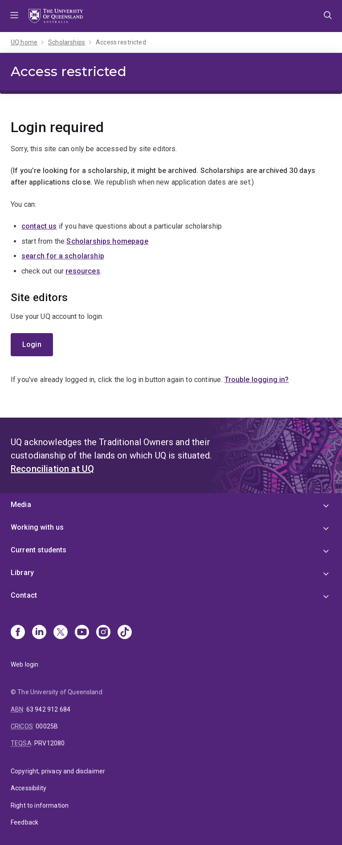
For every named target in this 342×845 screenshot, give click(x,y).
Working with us (37, 527)
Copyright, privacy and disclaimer (58, 771)
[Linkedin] (39, 633)
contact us (39, 226)
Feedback (24, 822)
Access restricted (121, 42)
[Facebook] (18, 633)
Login (31, 344)
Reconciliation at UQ (52, 468)
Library (22, 572)
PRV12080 (49, 743)
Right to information (40, 805)
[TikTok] (125, 633)
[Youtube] (82, 633)
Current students (39, 550)
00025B (47, 726)
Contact (24, 595)
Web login (24, 664)
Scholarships (66, 42)
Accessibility (28, 788)
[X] (60, 633)
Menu (14, 16)
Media (21, 504)
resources (82, 271)
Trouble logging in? (256, 379)
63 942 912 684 (48, 709)
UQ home (24, 42)
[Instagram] (103, 633)
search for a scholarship (62, 256)
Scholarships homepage (107, 241)
